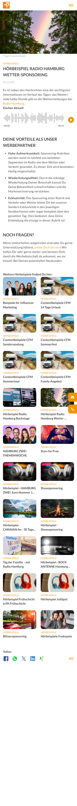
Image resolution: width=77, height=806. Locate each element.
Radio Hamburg (13, 103)
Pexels (22, 56)
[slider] (34, 118)
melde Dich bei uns (47, 247)
